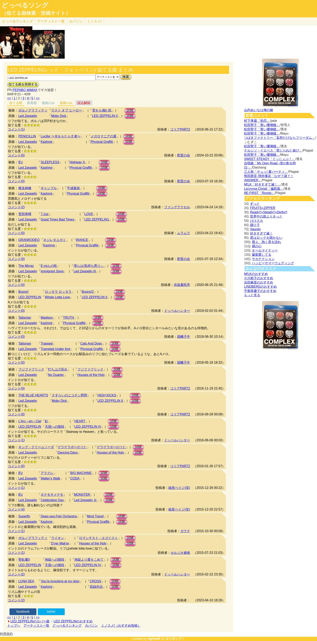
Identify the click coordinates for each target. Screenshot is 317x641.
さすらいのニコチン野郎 (69, 395)
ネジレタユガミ (54, 240)
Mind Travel (95, 516)
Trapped (47, 343)
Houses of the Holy (91, 375)
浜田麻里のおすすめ (258, 282)
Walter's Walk (50, 478)
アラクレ (47, 473)
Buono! (23, 291)
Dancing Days (68, 452)
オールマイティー (265, 250)
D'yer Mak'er (60, 543)
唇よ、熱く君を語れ (266, 242)
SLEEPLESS (50, 162)
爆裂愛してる (261, 254)
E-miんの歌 (49, 265)
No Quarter (56, 375)
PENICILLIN (27, 136)
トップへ (13, 625)
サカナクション (263, 259)
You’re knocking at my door (60, 581)
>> (38, 98)
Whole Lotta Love (57, 297)
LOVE (88, 214)
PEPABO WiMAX (25, 90)
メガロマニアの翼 (103, 136)
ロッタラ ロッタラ (58, 291)
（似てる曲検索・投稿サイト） (36, 13)
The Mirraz (26, 265)
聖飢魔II (24, 559)
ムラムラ (183, 233)
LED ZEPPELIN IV (87, 426)
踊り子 (255, 225)
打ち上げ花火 (57, 369)
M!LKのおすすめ (256, 274)
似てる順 (15, 103)
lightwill (154, 638)
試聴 (130, 110)
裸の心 (257, 246)
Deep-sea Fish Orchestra (59, 516)
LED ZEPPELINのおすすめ (73, 621)
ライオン (57, 538)
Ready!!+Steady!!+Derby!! (268, 212)
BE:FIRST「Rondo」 (259, 193)
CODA (74, 478)
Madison (47, 317)
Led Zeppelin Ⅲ (85, 500)
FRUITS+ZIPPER (262, 208)
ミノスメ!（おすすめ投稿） (121, 625)
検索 (126, 77)
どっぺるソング (25, 5)
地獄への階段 (54, 559)
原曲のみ (66, 103)
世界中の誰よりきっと (266, 216)
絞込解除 (83, 103)
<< (9, 98)
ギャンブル (49, 188)
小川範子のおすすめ (258, 278)
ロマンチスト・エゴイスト (98, 538)
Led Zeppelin (27, 116)
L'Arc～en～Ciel (29, 421)
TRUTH (68, 317)
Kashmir (47, 141)
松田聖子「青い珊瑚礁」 (262, 125)
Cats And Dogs (91, 343)
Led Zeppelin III (85, 271)
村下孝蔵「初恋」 (257, 120)
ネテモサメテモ (52, 494)
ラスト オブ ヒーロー (66, 110)
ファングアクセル (177, 207)
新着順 (32, 103)
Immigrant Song (52, 271)
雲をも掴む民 (102, 110)
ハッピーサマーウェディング (273, 263)
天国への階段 (54, 426)
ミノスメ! (94, 21)
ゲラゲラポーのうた (72, 447)
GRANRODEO (29, 240)
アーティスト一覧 (36, 625)
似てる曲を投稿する (23, 84)
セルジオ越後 (180, 552)
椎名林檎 (24, 188)
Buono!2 (88, 291)
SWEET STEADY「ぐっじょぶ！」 (269, 159)
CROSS (95, 581)
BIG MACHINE (81, 473)
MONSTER (82, 494)
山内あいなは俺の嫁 (258, 110)
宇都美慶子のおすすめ (260, 291)
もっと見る (252, 295)
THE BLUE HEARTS (33, 395)
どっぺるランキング (67, 625)
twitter (51, 611)
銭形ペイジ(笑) (179, 487)
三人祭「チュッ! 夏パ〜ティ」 (266, 171)
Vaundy (255, 229)
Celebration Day (52, 500)
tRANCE (82, 240)
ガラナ (185, 531)
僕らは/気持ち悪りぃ (89, 265)
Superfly (24, 516)
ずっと (255, 203)
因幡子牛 (183, 336)
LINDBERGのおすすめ (260, 286)
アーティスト (51, 21)
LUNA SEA (26, 581)
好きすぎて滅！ (261, 233)
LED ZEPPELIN (29, 297)
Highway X (77, 162)
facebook (23, 611)
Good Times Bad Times (57, 219)
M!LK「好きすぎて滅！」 (262, 184)
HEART (79, 421)
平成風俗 (73, 188)
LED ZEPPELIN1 (96, 219)
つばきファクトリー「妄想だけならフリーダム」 (279, 137)
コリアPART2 (180, 129)
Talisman (24, 317)
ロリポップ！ (175, 638)
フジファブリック (31, 369)
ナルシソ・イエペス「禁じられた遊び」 (273, 150)
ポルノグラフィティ (33, 110)
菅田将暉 (24, 214)
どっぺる (17, 21)
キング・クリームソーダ (36, 447)
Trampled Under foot (55, 349)
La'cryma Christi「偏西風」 (263, 188)
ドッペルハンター (177, 310)
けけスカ (256, 220)
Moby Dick (58, 116)
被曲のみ (48, 103)
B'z (20, 162)
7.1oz (45, 214)
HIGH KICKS (106, 395)
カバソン (76, 21)
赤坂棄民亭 (182, 285)
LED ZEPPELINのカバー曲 (30, 621)
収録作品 (96, 586)
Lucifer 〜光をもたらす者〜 (60, 136)
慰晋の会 (183, 155)
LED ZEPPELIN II (105, 116)
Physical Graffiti (102, 141)
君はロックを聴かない (266, 237)
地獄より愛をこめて (89, 559)
